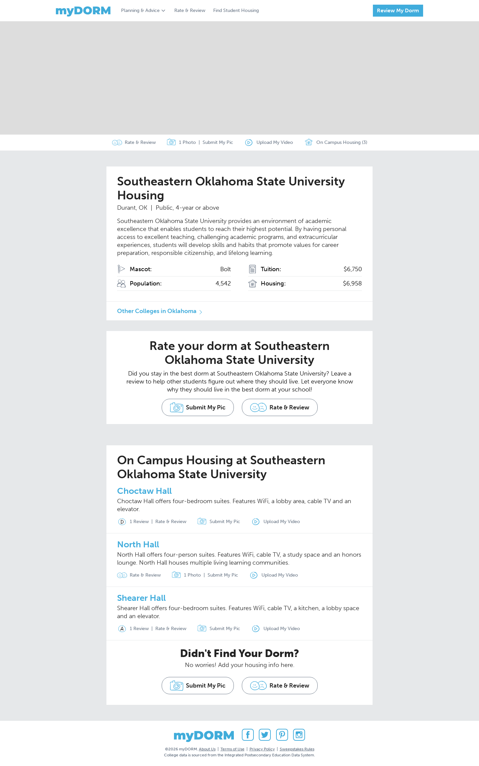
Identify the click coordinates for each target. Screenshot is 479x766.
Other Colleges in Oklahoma (157, 311)
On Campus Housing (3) (335, 142)
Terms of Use (232, 749)
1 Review (133, 521)
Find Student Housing (236, 10)
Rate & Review (189, 10)
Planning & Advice (140, 10)
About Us (207, 749)
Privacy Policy (262, 749)
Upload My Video (274, 142)
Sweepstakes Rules (297, 749)
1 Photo (181, 142)
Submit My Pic (218, 142)
